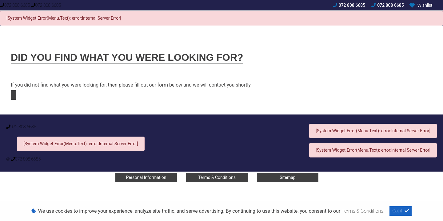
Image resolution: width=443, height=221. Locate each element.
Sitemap (287, 177)
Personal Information (146, 177)
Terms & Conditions (217, 177)
